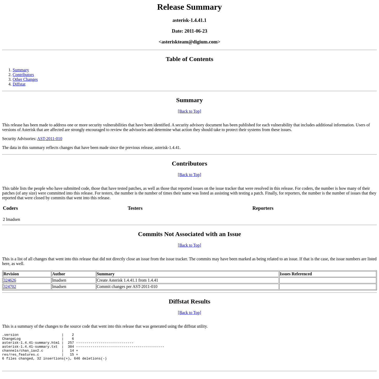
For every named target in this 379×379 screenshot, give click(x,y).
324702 (9, 286)
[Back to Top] (189, 111)
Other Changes (25, 79)
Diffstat (19, 84)
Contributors (23, 74)
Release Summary (189, 7)
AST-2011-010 (49, 138)
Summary (21, 70)
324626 (9, 280)
